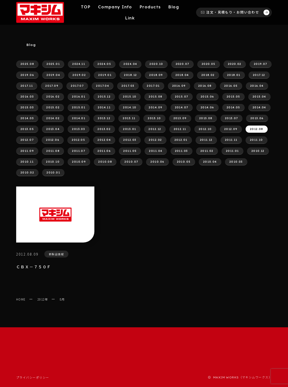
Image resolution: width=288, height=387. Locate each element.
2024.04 (130, 64)
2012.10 (205, 129)
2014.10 (129, 107)
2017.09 (51, 85)
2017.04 (102, 85)
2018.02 (208, 75)
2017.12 (259, 75)
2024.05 (104, 64)
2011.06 (104, 151)
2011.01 (232, 151)
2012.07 (27, 140)
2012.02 (155, 140)
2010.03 (236, 161)
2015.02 (53, 107)
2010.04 (210, 161)
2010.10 (53, 161)
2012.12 (155, 129)
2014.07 (181, 107)
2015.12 (104, 96)
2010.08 (105, 161)
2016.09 (179, 85)
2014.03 (27, 118)
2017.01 (153, 85)
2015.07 (181, 96)
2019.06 (27, 75)
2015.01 (78, 107)
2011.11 (231, 140)
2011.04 (155, 151)
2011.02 (206, 151)
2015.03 (27, 107)
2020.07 (182, 64)
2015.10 (129, 96)
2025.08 (27, 64)
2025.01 (53, 64)
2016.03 (27, 96)
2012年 (43, 299)
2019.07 (260, 64)
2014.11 (104, 107)
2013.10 (154, 118)
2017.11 (27, 85)
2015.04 (259, 96)
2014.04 (259, 107)
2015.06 (207, 96)
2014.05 (233, 107)
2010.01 (53, 172)
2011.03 (181, 151)
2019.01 (105, 75)
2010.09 (79, 161)
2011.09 (27, 151)
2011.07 (78, 151)
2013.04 (53, 129)
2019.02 (79, 75)
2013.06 (257, 118)
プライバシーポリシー (32, 377)
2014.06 (207, 107)
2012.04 (104, 140)
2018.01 (233, 75)
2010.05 (184, 161)
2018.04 (182, 75)
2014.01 (78, 118)
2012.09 (231, 129)
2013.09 (180, 118)
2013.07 (231, 118)
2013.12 (104, 118)
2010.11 (27, 161)
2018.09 (156, 75)
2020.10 (156, 64)
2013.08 (206, 118)
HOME (21, 299)
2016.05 (231, 85)
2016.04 (257, 85)
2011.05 (130, 151)
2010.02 (27, 172)
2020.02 (234, 64)
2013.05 (27, 129)
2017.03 (128, 85)
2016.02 (53, 96)
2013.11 (129, 118)
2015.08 (155, 96)
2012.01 (181, 140)
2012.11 (180, 129)
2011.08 (53, 151)
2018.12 (130, 75)
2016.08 (205, 85)
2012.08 (256, 129)
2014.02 (53, 118)
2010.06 (157, 161)
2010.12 (257, 151)
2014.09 (155, 107)
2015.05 (233, 96)
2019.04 (53, 75)
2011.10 (256, 140)
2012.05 (78, 140)
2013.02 (104, 129)
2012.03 (129, 140)
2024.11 (78, 64)
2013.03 (78, 129)
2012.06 (52, 140)
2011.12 (206, 140)
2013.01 (129, 129)
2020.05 (208, 64)
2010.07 (131, 161)
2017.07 (77, 85)
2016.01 (78, 96)
